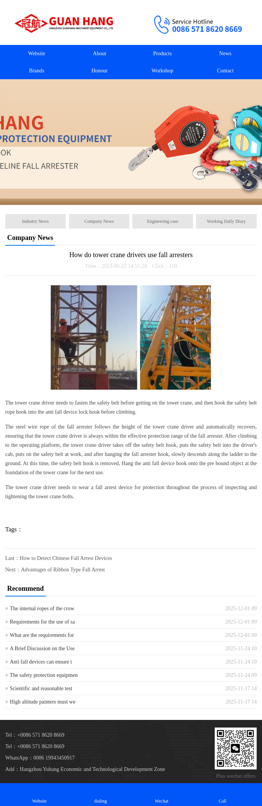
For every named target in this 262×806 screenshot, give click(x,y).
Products (162, 53)
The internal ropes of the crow (42, 608)
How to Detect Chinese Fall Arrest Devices (66, 558)
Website (36, 53)
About (99, 53)
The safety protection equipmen (44, 675)
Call (222, 794)
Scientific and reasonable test (41, 688)
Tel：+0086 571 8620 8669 (34, 746)
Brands (36, 71)
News (225, 53)
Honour (100, 71)
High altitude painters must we (43, 702)
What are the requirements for (42, 635)
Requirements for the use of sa (42, 622)
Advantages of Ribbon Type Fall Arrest (63, 570)
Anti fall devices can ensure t (41, 662)
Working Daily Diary (226, 221)
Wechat (161, 794)
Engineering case (162, 221)
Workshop (162, 71)
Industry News (35, 221)
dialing (100, 794)
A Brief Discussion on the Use (42, 648)
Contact (225, 71)
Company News (99, 221)
